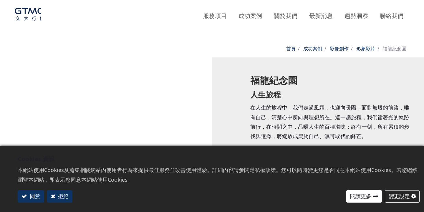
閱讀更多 (360, 196)
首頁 (291, 48)
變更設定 (399, 196)
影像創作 (339, 48)
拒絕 (63, 196)
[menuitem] (356, 14)
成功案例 (312, 48)
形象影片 (365, 48)
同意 (34, 196)
